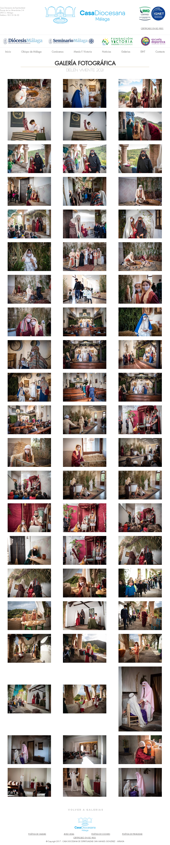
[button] (57, 51)
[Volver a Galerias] (86, 809)
